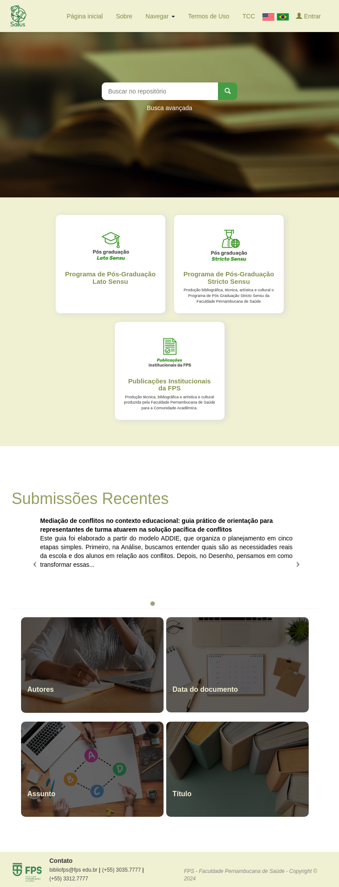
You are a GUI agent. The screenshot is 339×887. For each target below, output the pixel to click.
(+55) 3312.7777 (69, 879)
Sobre (124, 16)
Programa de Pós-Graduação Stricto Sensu (228, 277)
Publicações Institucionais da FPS (169, 384)
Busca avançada (170, 107)
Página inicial (85, 16)
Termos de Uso (208, 16)
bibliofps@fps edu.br (75, 870)
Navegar (160, 16)
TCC (249, 16)
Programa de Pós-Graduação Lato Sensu (110, 277)
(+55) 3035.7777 (123, 870)
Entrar (308, 16)
